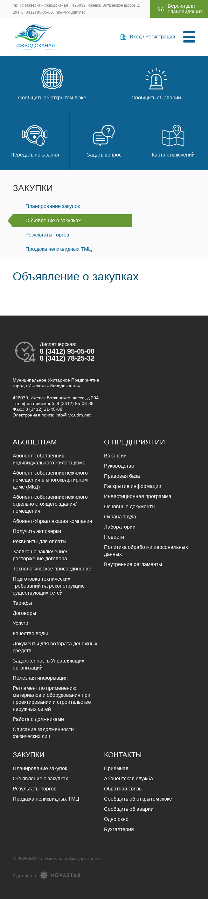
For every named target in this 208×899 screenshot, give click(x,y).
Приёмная (116, 768)
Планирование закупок (52, 206)
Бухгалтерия (119, 829)
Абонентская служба (128, 778)
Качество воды (30, 633)
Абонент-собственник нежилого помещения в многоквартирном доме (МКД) (50, 479)
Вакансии (115, 455)
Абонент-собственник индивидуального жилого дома (49, 459)
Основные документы (130, 506)
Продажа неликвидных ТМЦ (58, 249)
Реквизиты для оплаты (39, 541)
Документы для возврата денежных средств (55, 647)
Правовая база (122, 476)
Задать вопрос (104, 140)
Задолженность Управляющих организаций (48, 664)
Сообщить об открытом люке (52, 83)
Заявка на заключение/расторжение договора (40, 555)
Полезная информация (40, 678)
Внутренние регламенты (133, 564)
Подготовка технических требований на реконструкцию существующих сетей (49, 586)
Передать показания (34, 140)
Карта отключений (173, 140)
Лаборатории (119, 526)
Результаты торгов (47, 234)
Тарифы (22, 603)
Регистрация (160, 36)
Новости (114, 537)
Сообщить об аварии (156, 83)
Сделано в (46, 876)
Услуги (20, 623)
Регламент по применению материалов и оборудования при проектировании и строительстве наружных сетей (52, 698)
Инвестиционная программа (137, 496)
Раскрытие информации (132, 486)
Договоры (24, 613)
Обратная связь (123, 788)
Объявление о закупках (53, 220)
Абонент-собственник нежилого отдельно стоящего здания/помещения (50, 504)
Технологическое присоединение (52, 568)
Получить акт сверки (37, 531)
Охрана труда (120, 516)
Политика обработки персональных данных (146, 550)
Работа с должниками (38, 719)
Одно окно (116, 819)
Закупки (33, 188)
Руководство (119, 466)
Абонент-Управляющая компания (52, 521)
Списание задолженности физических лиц (43, 733)
